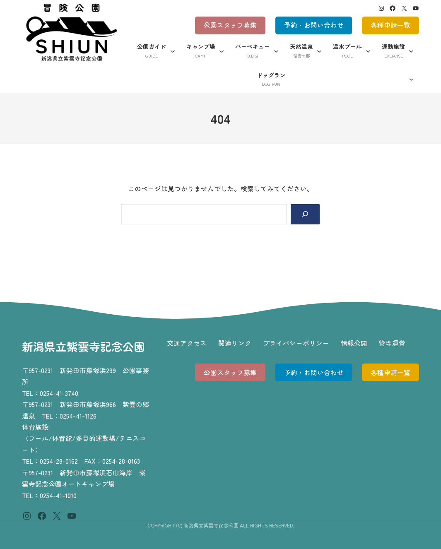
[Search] (305, 214)
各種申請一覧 (390, 25)
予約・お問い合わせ (314, 25)
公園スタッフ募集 (230, 25)
